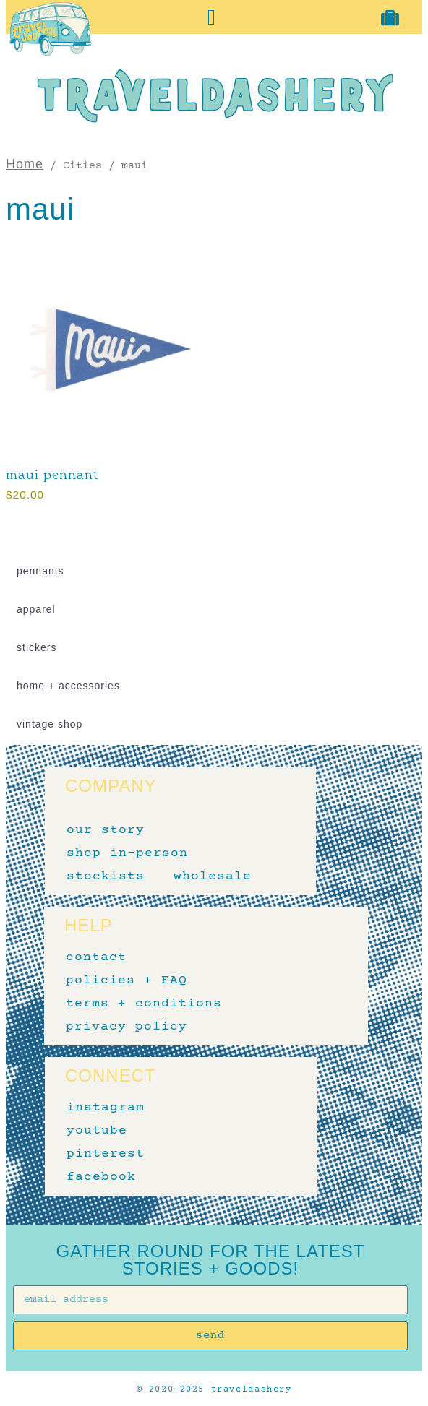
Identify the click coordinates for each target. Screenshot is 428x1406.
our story (106, 830)
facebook (101, 1177)
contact (96, 957)
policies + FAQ (126, 980)
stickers (36, 647)
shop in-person (127, 853)
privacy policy (126, 1026)
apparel (36, 609)
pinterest (106, 1154)
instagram (106, 1107)
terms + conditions (144, 1003)
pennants (40, 571)
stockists (106, 876)
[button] (211, 17)
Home (24, 164)
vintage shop (49, 724)
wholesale (213, 876)
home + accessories (68, 685)
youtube (97, 1130)
